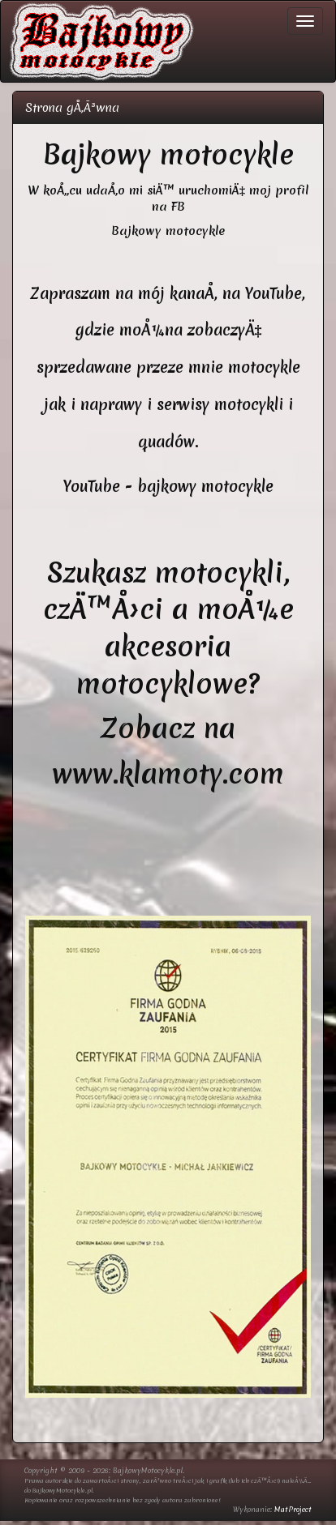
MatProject (293, 1509)
